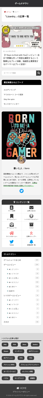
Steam (6, 351)
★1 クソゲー (24, 269)
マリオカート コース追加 (13, 95)
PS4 (14, 344)
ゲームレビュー (21, 264)
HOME (21, 388)
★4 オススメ (24, 282)
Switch (35, 344)
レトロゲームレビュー (21, 295)
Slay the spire (9, 99)
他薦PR (24, 290)
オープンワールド (10, 371)
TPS (30, 358)
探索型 (32, 378)
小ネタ (21, 321)
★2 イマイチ (24, 273)
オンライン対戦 (27, 371)
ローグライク (19, 378)
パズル (6, 378)
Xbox (24, 344)
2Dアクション (33, 351)
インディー (18, 351)
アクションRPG (9, 365)
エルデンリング (10, 90)
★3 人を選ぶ (24, 277)
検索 (38, 73)
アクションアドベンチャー (30, 365)
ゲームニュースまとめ (21, 260)
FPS (21, 358)
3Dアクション (8, 358)
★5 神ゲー (24, 286)
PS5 (5, 344)
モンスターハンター (11, 104)
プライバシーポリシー (21, 392)
